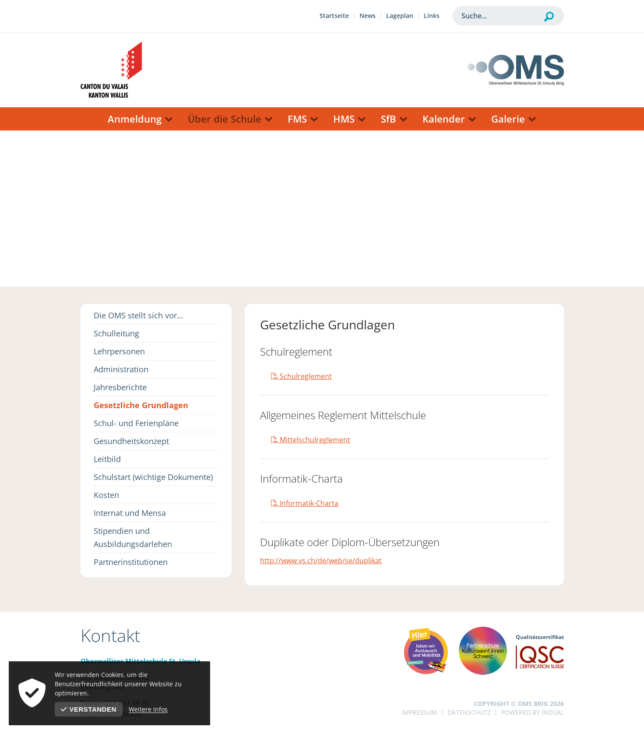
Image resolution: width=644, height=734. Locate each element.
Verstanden (88, 709)
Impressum (419, 712)
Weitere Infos (148, 709)
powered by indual (532, 712)
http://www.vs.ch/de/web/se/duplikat (321, 560)
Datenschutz (469, 712)
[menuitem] (334, 17)
